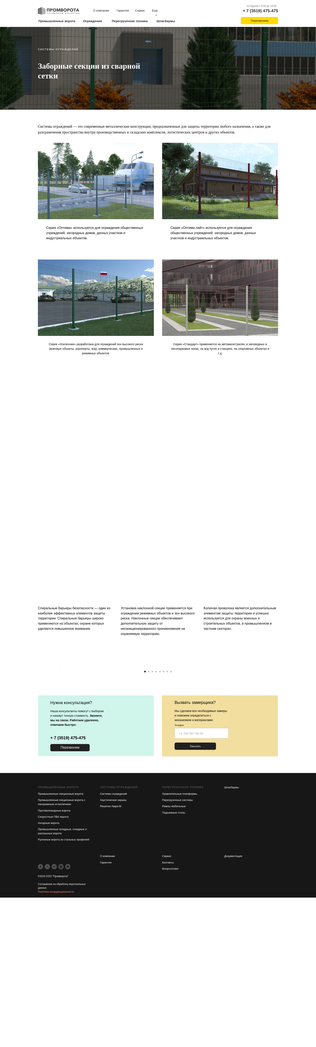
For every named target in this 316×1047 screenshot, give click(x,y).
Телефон (179, 871)
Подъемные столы (173, 958)
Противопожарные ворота (54, 956)
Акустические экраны (113, 946)
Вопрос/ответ (170, 1014)
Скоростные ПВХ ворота (53, 962)
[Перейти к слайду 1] (145, 818)
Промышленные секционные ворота (60, 940)
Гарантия (123, 10)
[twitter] (47, 1013)
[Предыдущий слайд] (58, 754)
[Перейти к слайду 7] (167, 818)
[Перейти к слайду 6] (163, 818)
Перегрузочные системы (177, 946)
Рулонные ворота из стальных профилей (63, 985)
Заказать (195, 892)
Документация (233, 1002)
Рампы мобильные (174, 952)
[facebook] (40, 1013)
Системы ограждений (113, 940)
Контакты (168, 1008)
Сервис (140, 10)
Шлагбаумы (166, 21)
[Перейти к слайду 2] (149, 818)
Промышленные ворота (56, 21)
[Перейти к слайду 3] (152, 818)
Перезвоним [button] (259, 20)
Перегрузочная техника (130, 21)
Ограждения (92, 21)
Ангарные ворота (48, 969)
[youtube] (67, 1013)
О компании (101, 10)
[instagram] (61, 1013)
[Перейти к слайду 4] (156, 818)
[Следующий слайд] (257, 754)
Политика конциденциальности (56, 1037)
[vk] (54, 1013)
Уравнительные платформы (179, 940)
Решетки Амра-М (110, 952)
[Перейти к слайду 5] (160, 818)
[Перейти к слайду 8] (171, 818)
